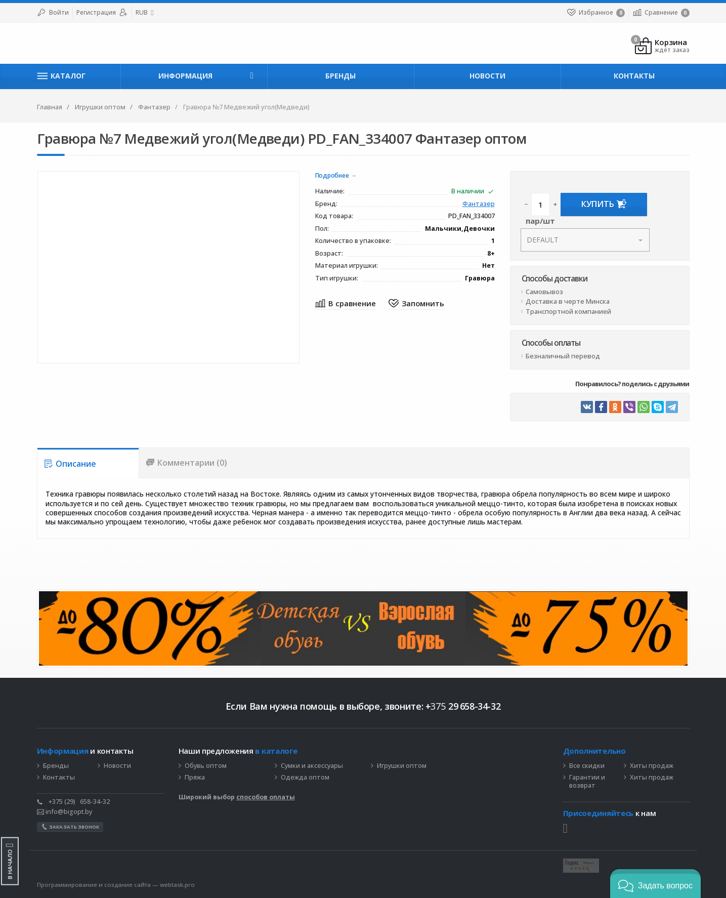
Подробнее (332, 176)
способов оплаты (265, 797)
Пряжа (195, 777)
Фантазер (478, 204)
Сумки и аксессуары (312, 766)
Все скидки (587, 766)
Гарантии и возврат (587, 781)
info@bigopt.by (64, 811)
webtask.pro (177, 884)
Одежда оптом (305, 777)
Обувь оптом (206, 766)
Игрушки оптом (401, 766)
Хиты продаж (651, 766)
